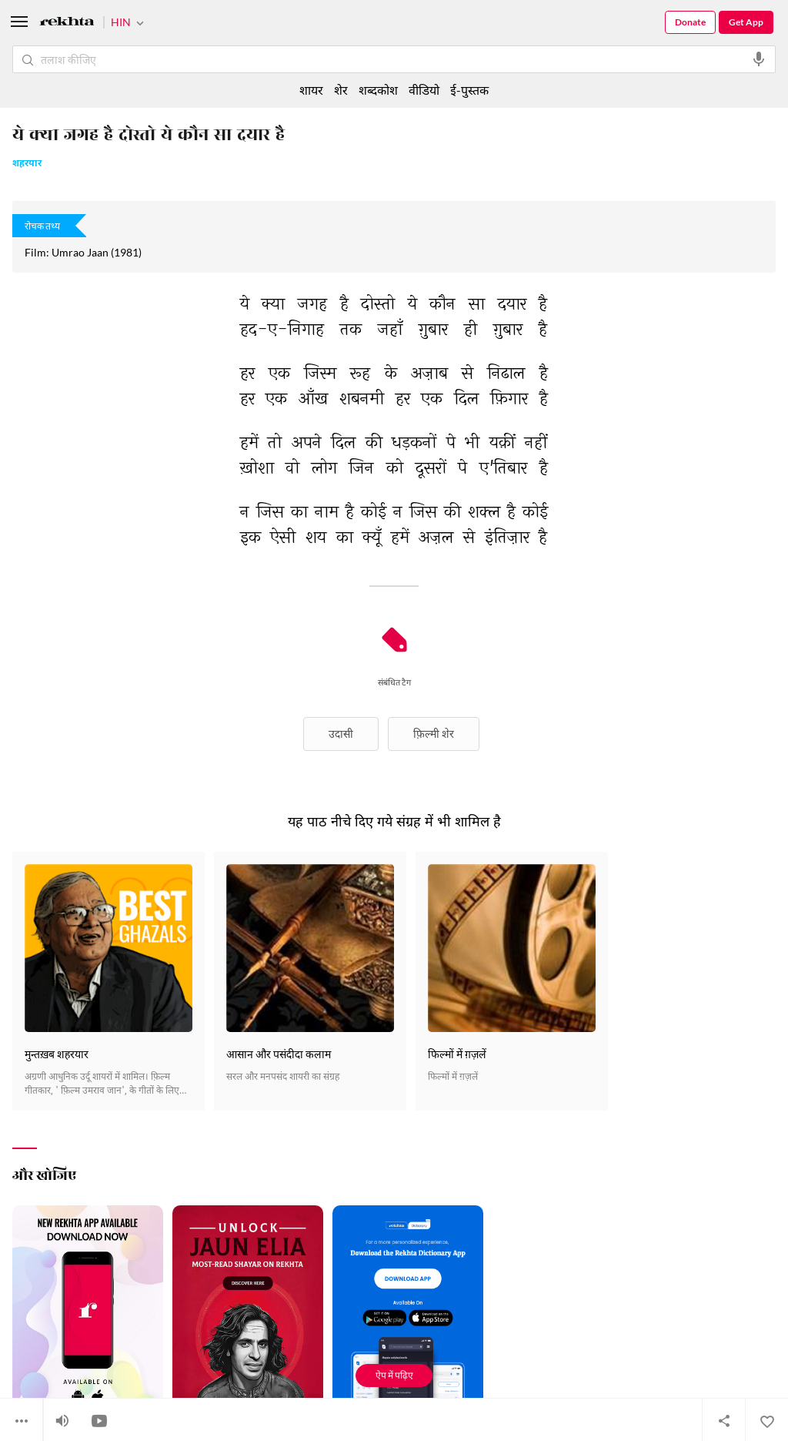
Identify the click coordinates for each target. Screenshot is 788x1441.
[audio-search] (758, 59)
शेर (341, 89)
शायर (311, 89)
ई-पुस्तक (469, 89)
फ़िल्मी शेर (433, 733)
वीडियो (424, 89)
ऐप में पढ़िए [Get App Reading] (394, 1375)
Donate (690, 22)
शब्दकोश (378, 89)
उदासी (341, 733)
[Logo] (67, 23)
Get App (746, 22)
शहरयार (27, 164)
